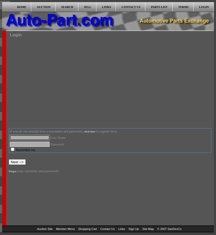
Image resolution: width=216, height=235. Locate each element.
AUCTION (44, 6)
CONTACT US (131, 6)
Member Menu (65, 228)
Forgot (12, 171)
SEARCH (67, 6)
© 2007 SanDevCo (169, 228)
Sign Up (133, 228)
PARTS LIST (159, 6)
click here (89, 131)
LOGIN (204, 6)
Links (121, 228)
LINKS (106, 6)
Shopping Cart (87, 228)
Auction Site (45, 228)
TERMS (183, 6)
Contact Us (107, 228)
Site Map (148, 228)
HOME (21, 6)
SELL (87, 6)
